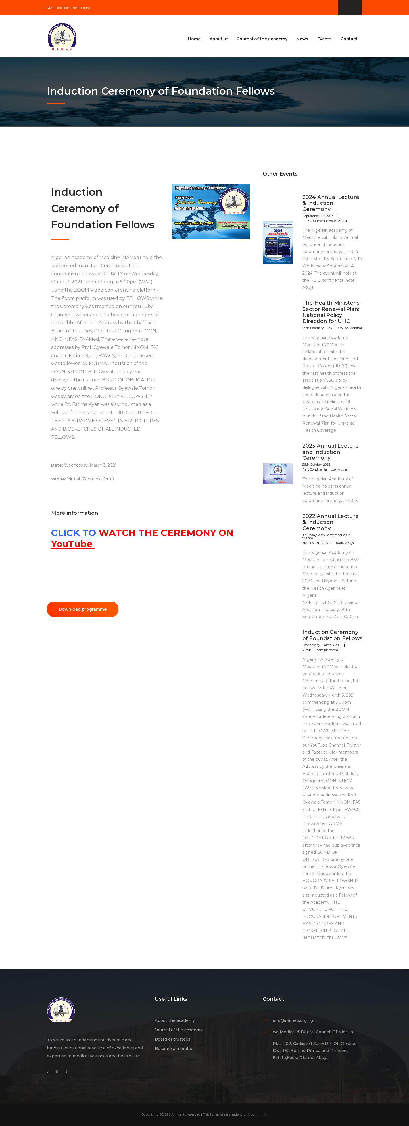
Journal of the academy (262, 38)
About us (219, 38)
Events (324, 38)
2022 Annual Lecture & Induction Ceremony (330, 522)
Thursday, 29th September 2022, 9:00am (326, 536)
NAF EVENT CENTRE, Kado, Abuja (328, 543)
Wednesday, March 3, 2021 (321, 645)
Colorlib (261, 1114)
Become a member (174, 1048)
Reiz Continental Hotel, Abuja (324, 221)
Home (194, 38)
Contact (349, 38)
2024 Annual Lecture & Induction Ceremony (330, 203)
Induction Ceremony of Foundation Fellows (332, 635)
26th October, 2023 (316, 465)
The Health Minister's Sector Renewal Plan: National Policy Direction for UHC (330, 312)
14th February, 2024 (317, 328)
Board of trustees (173, 1039)
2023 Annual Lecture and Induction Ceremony (330, 452)
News (302, 38)
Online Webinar (350, 328)
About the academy (175, 1020)
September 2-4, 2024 (318, 216)
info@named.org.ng (74, 7)
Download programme (83, 609)
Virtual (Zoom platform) (320, 650)
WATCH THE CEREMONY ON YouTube (142, 538)
